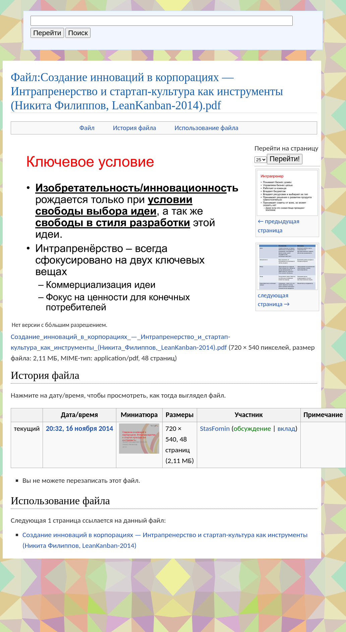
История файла (134, 128)
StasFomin (215, 428)
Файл (87, 128)
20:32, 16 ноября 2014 (79, 428)
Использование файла (206, 128)
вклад (286, 428)
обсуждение (252, 428)
